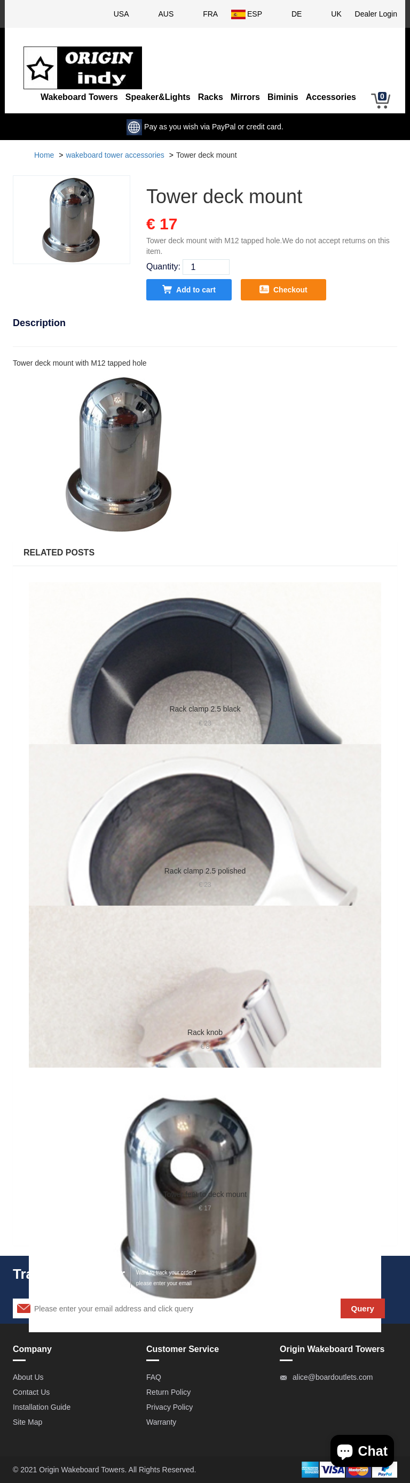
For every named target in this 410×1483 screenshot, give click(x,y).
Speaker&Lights (158, 97)
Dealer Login (376, 14)
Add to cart (189, 289)
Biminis (282, 97)
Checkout (283, 289)
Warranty (161, 1422)
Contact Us (31, 1392)
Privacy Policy (169, 1407)
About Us (28, 1377)
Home (44, 155)
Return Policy (168, 1392)
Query (362, 1308)
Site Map (27, 1422)
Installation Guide (41, 1407)
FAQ (153, 1377)
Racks (210, 97)
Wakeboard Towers (79, 97)
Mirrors (245, 97)
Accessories (331, 97)
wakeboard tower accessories (115, 155)
